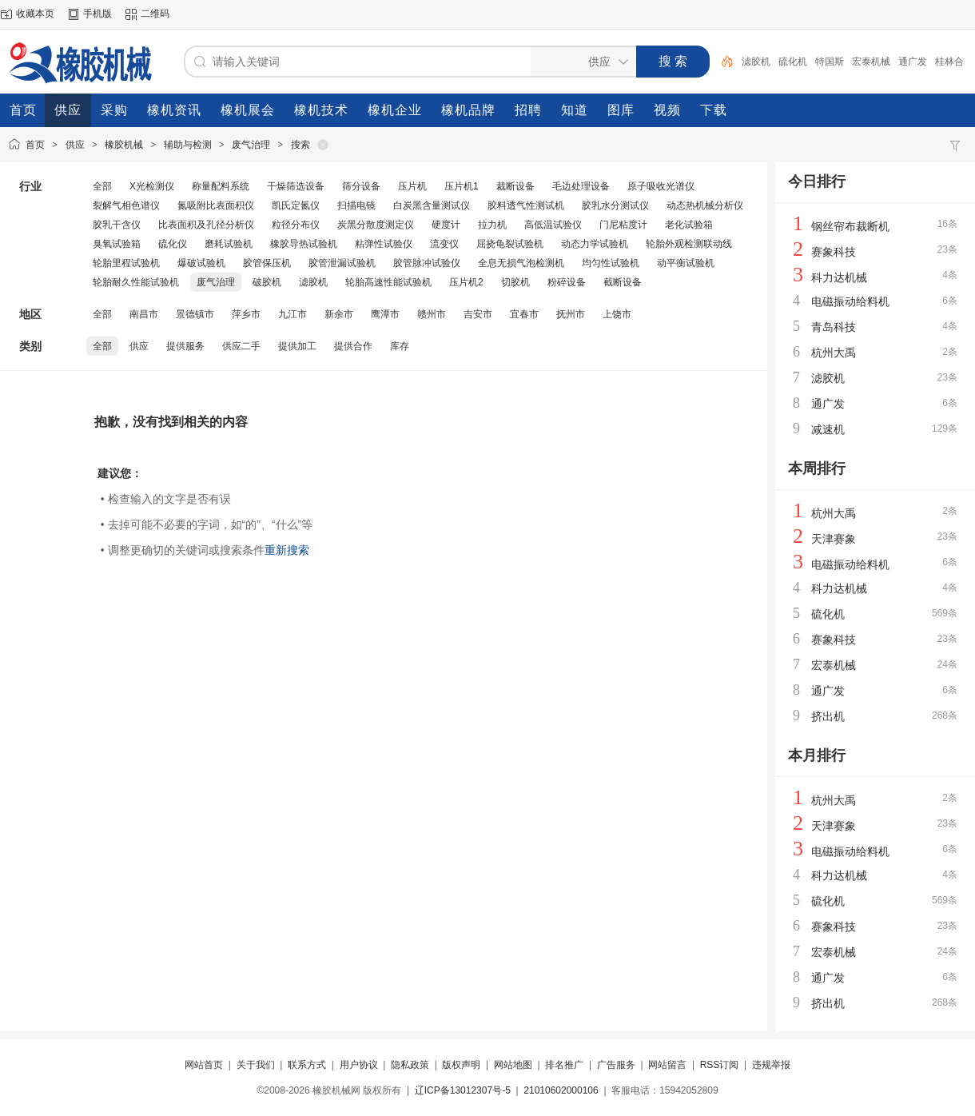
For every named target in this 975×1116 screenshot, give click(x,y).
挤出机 (828, 716)
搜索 (300, 144)
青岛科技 (833, 327)
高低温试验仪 (553, 224)
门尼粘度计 (623, 224)
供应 (75, 144)
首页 (35, 144)
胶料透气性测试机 (526, 205)
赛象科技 (833, 251)
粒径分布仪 (296, 224)
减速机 (828, 429)
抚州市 (570, 314)
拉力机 (492, 224)
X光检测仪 (151, 186)
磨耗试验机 (229, 243)
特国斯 (829, 61)
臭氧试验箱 (117, 243)
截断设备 (622, 282)
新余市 (338, 314)
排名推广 (564, 1064)
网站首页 (204, 1064)
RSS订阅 (719, 1064)
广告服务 (616, 1064)
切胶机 (515, 282)
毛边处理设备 (581, 186)
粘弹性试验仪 (383, 243)
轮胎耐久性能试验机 (136, 282)
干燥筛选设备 (295, 186)
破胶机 (267, 282)
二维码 (155, 13)
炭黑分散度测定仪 (375, 224)
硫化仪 (172, 243)
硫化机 (792, 61)
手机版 (97, 13)
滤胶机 (756, 61)
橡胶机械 (124, 144)
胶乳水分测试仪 (615, 205)
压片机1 (461, 186)
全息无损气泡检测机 (521, 263)
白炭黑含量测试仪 (431, 205)
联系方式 (307, 1064)
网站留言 (667, 1064)
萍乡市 (246, 314)
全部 (102, 186)
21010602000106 (560, 1090)
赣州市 (431, 314)
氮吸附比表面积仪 (215, 205)
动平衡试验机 (685, 263)
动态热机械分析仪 (705, 205)
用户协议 (359, 1064)
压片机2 (466, 282)
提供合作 (353, 346)
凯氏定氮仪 (296, 205)
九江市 (292, 314)
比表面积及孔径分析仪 (206, 224)
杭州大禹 (833, 352)
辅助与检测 (188, 144)
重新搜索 (287, 550)
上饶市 (617, 314)
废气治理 (251, 144)
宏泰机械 (871, 61)
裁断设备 (515, 186)
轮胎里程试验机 (126, 263)
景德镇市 (195, 314)
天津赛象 (833, 538)
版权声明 (461, 1064)
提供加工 (297, 346)
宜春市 (524, 314)
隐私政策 (410, 1064)
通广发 (912, 61)
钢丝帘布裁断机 (850, 226)
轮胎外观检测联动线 (689, 243)
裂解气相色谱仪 (126, 205)
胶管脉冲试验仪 (426, 263)
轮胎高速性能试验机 (388, 282)
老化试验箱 (689, 224)
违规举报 (771, 1064)
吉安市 (478, 314)
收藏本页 (35, 13)
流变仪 (444, 243)
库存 (399, 346)
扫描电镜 (356, 205)
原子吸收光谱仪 (660, 186)
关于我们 (256, 1064)
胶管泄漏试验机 (342, 263)
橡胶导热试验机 (303, 243)
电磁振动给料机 (850, 301)
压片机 (412, 186)
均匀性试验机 (610, 263)
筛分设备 (361, 186)
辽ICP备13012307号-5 (463, 1090)
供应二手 (241, 346)
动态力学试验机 (594, 243)
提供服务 (185, 346)
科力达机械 (839, 277)
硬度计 (446, 224)
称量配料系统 (220, 186)
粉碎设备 (566, 282)
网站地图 (513, 1064)
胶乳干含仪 (117, 224)
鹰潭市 (385, 314)
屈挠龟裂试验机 (509, 243)
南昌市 (143, 314)
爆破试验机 (201, 263)
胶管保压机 (267, 263)
